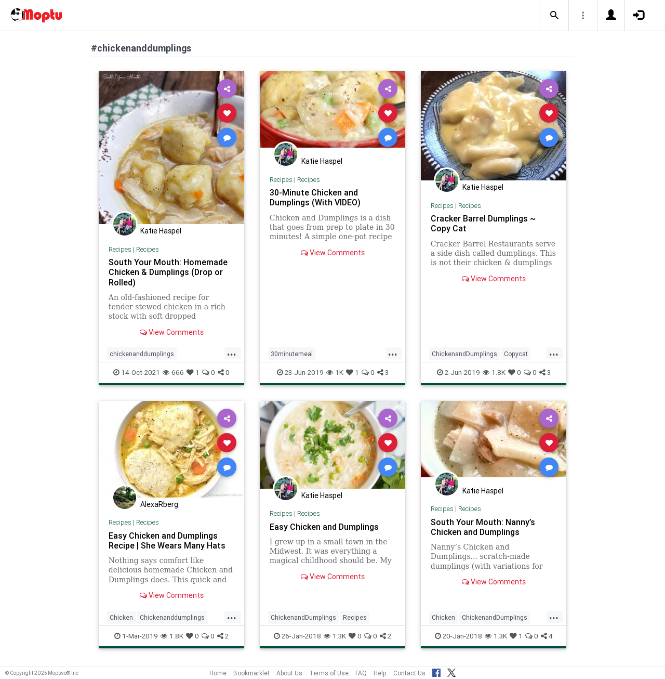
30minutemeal (292, 354)
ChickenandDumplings (464, 354)
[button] (554, 15)
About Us (289, 673)
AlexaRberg (159, 504)
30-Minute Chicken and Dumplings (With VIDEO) (315, 197)
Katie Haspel (160, 231)
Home (218, 673)
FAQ (361, 673)
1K (334, 372)
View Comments (172, 332)
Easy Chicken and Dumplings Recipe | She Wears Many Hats (167, 540)
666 (173, 372)
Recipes (120, 249)
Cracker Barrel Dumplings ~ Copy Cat (483, 223)
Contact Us (409, 673)
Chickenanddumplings (172, 617)
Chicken (121, 617)
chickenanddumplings (142, 354)
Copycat (516, 354)
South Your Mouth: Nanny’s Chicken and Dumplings (483, 527)
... (231, 353)
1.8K (494, 372)
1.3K (335, 636)
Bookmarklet (251, 673)
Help (380, 673)
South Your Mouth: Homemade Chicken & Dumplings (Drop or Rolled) (168, 272)
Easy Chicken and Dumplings (324, 526)
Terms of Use (329, 673)
